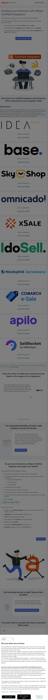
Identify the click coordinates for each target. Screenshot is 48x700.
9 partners (32, 659)
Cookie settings (14, 687)
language (4, 637)
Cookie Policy (4, 692)
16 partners (5, 659)
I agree (8, 697)
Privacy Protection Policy (15, 692)
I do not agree (24, 697)
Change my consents (39, 697)
